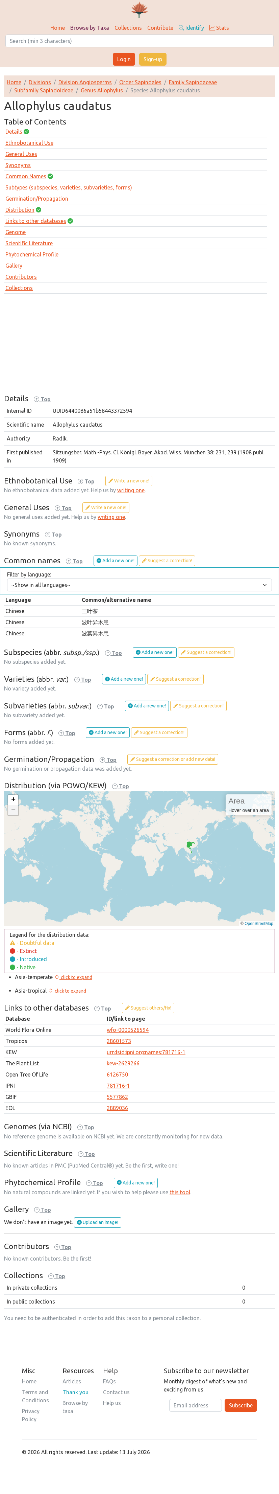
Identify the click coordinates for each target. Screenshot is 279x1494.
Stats (219, 28)
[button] (13, 800)
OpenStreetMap (259, 923)
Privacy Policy (31, 1415)
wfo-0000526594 (128, 1030)
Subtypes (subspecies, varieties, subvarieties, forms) (68, 187)
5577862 (117, 1097)
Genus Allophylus (102, 90)
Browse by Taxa (89, 28)
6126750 (117, 1074)
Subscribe (241, 1405)
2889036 (117, 1108)
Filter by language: (29, 574)
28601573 (119, 1041)
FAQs (109, 1381)
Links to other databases (35, 221)
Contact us (116, 1392)
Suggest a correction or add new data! (172, 759)
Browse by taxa (75, 1407)
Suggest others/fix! (148, 1008)
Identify (191, 28)
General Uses (21, 154)
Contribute (160, 28)
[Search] (139, 41)
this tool (180, 1192)
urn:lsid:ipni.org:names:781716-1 (146, 1052)
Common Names (25, 176)
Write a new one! (128, 480)
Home (57, 28)
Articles (71, 1381)
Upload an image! (97, 1222)
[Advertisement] (139, 346)
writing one (131, 490)
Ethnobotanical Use (29, 143)
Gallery (13, 266)
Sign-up (153, 59)
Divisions (40, 82)
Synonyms (18, 165)
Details (13, 132)
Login (124, 59)
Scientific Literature (29, 243)
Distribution (19, 210)
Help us (112, 1403)
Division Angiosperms (85, 82)
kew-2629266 (123, 1063)
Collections (128, 28)
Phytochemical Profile (31, 254)
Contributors (21, 277)
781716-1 (118, 1086)
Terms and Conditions (35, 1396)
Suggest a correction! (167, 560)
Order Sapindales (140, 82)
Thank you (75, 1392)
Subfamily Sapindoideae (43, 90)
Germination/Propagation (36, 199)
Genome (15, 232)
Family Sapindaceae (193, 82)
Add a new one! (115, 560)
